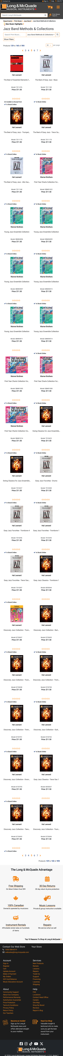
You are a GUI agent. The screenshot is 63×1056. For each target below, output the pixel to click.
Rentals (36, 966)
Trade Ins (36, 974)
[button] (47, 6)
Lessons (36, 969)
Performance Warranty (11, 997)
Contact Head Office (40, 997)
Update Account (9, 971)
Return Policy (8, 1010)
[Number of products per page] (49, 45)
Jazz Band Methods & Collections (40, 35)
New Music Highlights (13, 24)
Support (36, 976)
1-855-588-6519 (10, 950)
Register (6, 966)
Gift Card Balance (10, 979)
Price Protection (9, 1003)
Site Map (36, 1003)
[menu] (57, 6)
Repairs (36, 971)
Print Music (18, 21)
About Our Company (11, 995)
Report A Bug (38, 1010)
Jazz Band (27, 21)
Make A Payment (9, 974)
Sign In (5, 963)
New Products (38, 963)
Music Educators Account (13, 982)
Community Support (11, 992)
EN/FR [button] (58, 1)
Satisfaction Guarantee (12, 1000)
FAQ (34, 992)
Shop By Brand (38, 1005)
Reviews (36, 1008)
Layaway (36, 982)
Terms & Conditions (10, 1005)
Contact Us (5, 1)
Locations (36, 995)
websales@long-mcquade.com (16, 952)
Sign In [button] (45, 1)
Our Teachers (8, 1013)
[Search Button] (45, 15)
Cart (4, 969)
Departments (7, 21)
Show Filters (9, 39)
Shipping (36, 984)
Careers (36, 1000)
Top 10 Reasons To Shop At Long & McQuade (43, 939)
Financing (36, 979)
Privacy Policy (8, 1008)
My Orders (7, 976)
